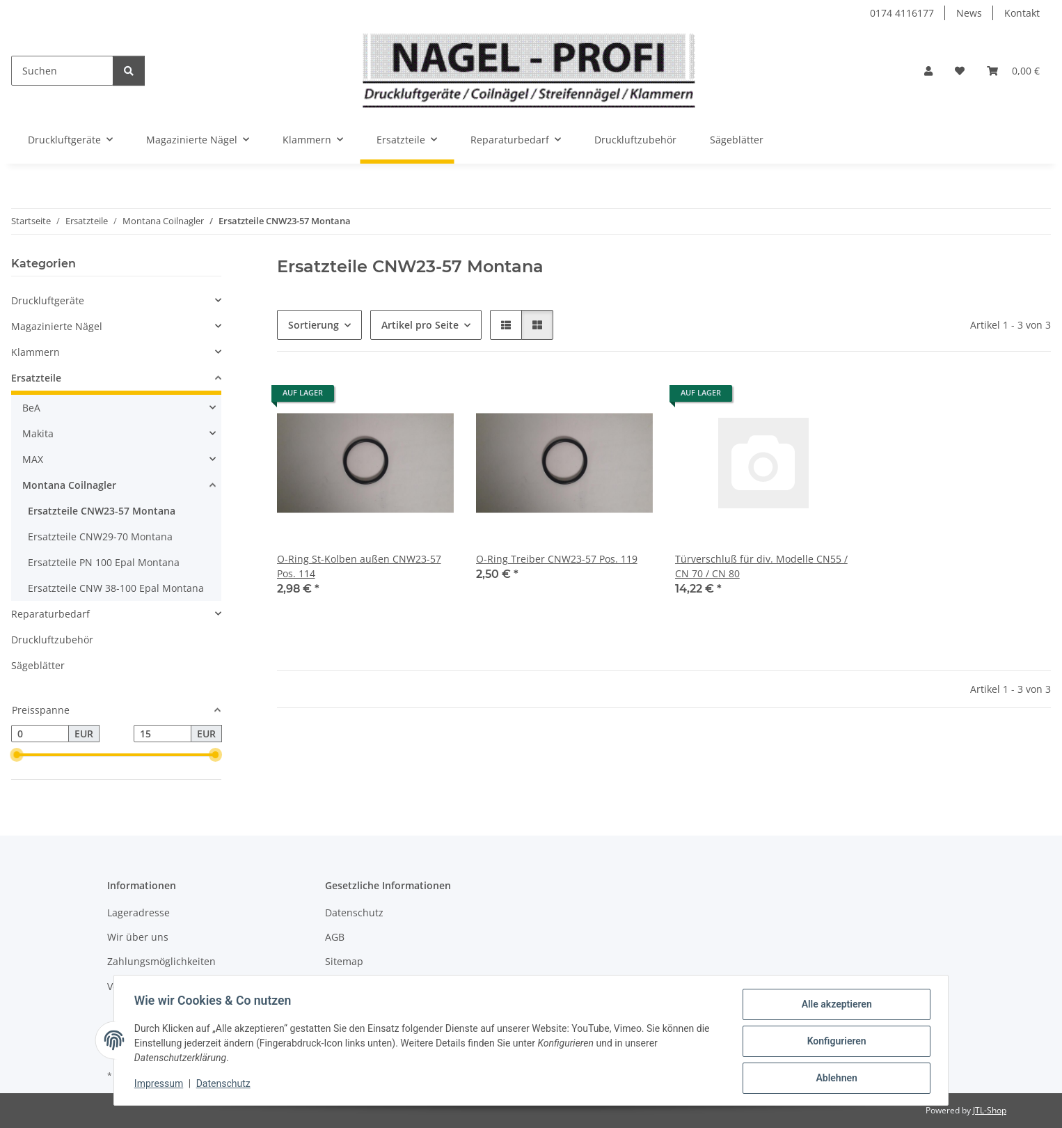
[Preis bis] (162, 734)
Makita (38, 433)
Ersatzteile (36, 377)
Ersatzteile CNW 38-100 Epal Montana (116, 588)
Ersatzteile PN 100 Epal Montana (104, 562)
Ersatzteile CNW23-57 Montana (101, 510)
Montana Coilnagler (69, 485)
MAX (32, 459)
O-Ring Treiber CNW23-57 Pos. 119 (556, 558)
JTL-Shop (989, 1110)
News (969, 12)
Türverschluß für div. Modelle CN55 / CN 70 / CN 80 (761, 566)
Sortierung (313, 324)
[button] (928, 71)
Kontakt (1022, 12)
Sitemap (344, 961)
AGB (334, 936)
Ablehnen (834, 1078)
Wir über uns (137, 936)
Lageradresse (138, 912)
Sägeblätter (38, 665)
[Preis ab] (40, 734)
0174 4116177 (902, 12)
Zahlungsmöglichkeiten (161, 961)
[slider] (16, 755)
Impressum (160, 1084)
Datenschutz (225, 1084)
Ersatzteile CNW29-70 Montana (100, 536)
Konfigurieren (834, 1042)
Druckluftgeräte (47, 300)
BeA (31, 407)
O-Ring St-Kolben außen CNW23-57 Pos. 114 (359, 566)
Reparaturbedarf (50, 613)
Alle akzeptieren (834, 1006)
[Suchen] (62, 71)
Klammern (35, 352)
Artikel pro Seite (420, 324)
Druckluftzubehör (52, 639)
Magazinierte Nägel (56, 326)
